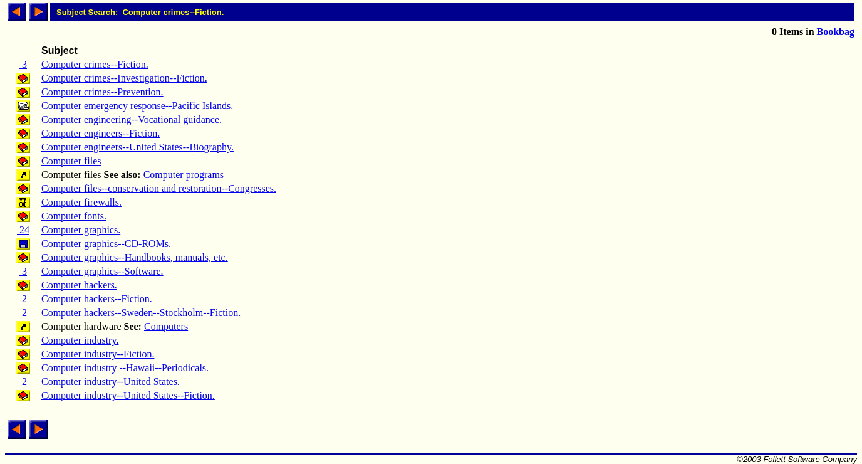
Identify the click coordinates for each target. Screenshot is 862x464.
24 (23, 229)
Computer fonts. (73, 216)
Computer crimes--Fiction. (94, 64)
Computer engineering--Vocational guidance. (131, 119)
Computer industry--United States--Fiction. (128, 395)
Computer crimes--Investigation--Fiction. (124, 78)
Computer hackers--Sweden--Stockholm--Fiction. (141, 312)
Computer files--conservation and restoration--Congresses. (158, 188)
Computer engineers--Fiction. (100, 133)
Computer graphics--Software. (102, 271)
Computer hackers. (79, 285)
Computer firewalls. (81, 202)
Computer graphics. (80, 229)
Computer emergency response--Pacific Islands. (137, 105)
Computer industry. (79, 340)
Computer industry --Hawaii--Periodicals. (125, 367)
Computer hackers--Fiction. (96, 298)
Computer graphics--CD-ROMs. (106, 243)
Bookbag (835, 31)
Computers (166, 326)
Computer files (71, 161)
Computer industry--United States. (110, 381)
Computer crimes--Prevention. (102, 92)
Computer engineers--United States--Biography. (137, 147)
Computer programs (183, 174)
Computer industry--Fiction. (97, 354)
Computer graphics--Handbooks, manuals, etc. (134, 257)
